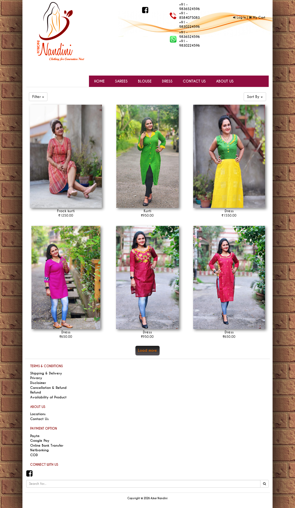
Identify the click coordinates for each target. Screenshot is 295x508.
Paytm (34, 436)
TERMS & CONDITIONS (46, 366)
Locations (38, 414)
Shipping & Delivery (46, 373)
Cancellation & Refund (48, 388)
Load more (147, 350)
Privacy (36, 378)
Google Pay (39, 440)
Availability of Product (48, 397)
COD (34, 455)
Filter (38, 96)
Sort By (255, 96)
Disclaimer (38, 383)
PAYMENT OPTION (43, 429)
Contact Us (39, 419)
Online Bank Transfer (46, 445)
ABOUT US (37, 407)
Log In (239, 17)
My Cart (257, 17)
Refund (35, 392)
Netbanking (39, 450)
